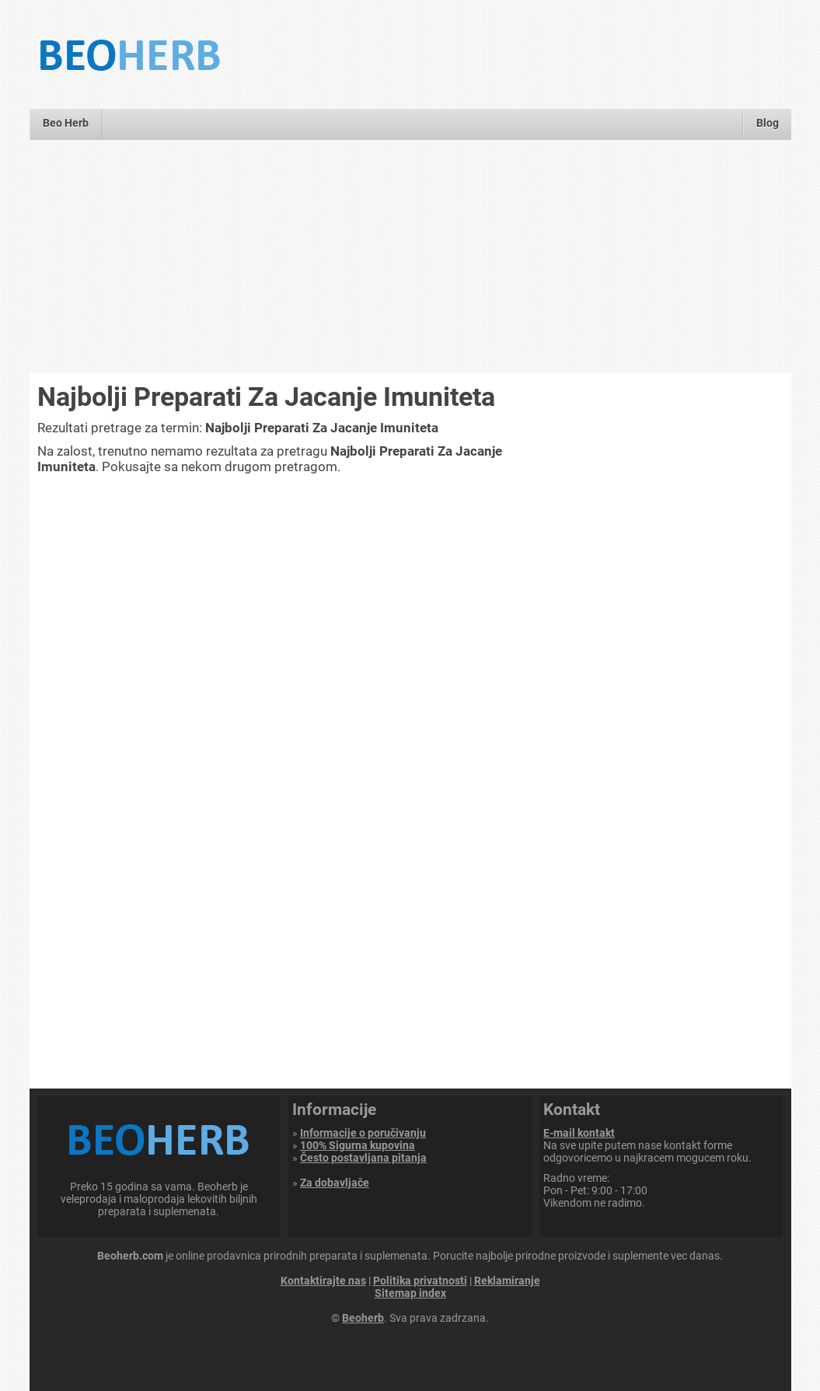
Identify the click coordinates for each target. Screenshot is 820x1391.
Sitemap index (410, 1293)
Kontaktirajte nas (323, 1280)
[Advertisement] (410, 256)
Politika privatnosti (420, 1280)
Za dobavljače (334, 1182)
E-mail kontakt (579, 1133)
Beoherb (363, 1318)
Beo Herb (66, 123)
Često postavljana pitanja (363, 1158)
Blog (767, 123)
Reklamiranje (507, 1280)
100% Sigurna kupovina (357, 1145)
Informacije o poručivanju (363, 1133)
